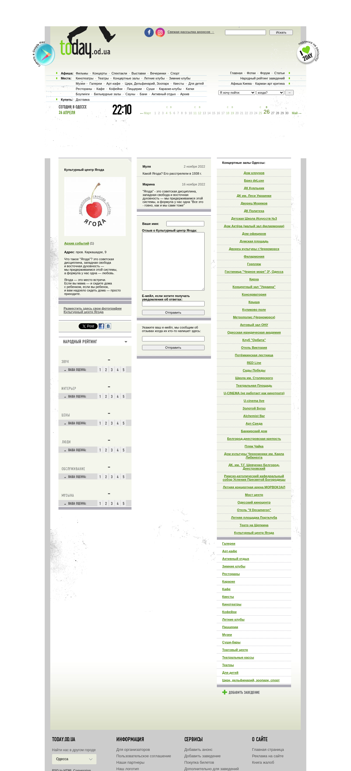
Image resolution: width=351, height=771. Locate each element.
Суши (150, 89)
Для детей (230, 672)
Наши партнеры (130, 762)
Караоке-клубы (170, 89)
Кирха (254, 279)
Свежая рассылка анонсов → (190, 32)
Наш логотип (127, 769)
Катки (190, 89)
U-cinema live (254, 400)
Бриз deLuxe (254, 180)
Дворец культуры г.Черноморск (254, 249)
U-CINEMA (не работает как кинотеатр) (254, 393)
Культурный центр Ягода (254, 532)
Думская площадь (254, 241)
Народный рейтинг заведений (262, 78)
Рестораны (231, 574)
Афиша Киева (241, 83)
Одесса (62, 759)
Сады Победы (254, 370)
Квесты (228, 596)
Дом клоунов (254, 173)
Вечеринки (158, 73)
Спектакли (119, 73)
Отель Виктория (254, 347)
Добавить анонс (198, 749)
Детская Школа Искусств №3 (254, 218)
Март (147, 113)
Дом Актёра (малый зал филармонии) (254, 226)
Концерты (99, 73)
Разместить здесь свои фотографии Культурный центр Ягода (93, 310)
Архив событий (76, 243)
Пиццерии (230, 627)
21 (241, 113)
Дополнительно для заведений (211, 769)
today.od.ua (63, 739)
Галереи (228, 543)
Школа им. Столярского (254, 378)
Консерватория (254, 294)
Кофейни (229, 612)
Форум (265, 73)
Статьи (279, 73)
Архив (184, 94)
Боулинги (82, 94)
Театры (228, 665)
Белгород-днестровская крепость (254, 438)
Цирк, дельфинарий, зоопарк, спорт (251, 680)
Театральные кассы (238, 657)
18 (227, 113)
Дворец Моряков (254, 203)
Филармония (254, 256)
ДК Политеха (254, 211)
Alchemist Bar (254, 416)
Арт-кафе (229, 551)
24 (255, 113)
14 (209, 113)
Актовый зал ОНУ (254, 325)
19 (232, 113)
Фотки (251, 73)
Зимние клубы (233, 566)
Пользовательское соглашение (143, 756)
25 (260, 113)
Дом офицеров (254, 233)
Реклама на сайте (267, 756)
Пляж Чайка (254, 446)
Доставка (82, 99)
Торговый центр (235, 650)
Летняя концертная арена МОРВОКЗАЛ (254, 487)
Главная (236, 73)
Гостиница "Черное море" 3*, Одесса (254, 271)
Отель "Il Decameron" (254, 510)
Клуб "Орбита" (254, 340)
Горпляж (254, 264)
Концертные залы (126, 78)
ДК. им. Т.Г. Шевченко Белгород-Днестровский (254, 466)
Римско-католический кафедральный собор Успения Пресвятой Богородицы (254, 477)
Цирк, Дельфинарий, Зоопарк (147, 83)
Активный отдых (235, 558)
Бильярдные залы (107, 94)
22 (246, 113)
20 (236, 113)
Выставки (139, 73)
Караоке (228, 581)
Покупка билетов (199, 762)
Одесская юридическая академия (254, 332)
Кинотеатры (231, 604)
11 (195, 113)
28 (277, 113)
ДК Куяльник (254, 188)
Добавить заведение (202, 756)
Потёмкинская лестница (254, 355)
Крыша (254, 302)
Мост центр (254, 494)
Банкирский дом (254, 431)
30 (286, 113)
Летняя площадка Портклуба (254, 517)
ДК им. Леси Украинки (254, 195)
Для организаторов (133, 749)
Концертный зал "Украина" (254, 287)
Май (295, 113)
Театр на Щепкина (254, 525)
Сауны (130, 94)
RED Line (254, 362)
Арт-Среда (254, 423)
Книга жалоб (263, 762)
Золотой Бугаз (254, 408)
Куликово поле (254, 309)
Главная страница (268, 749)
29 (282, 113)
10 (190, 113)
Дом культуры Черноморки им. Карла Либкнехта (254, 455)
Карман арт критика (270, 83)
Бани (143, 94)
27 (272, 113)
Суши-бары (231, 642)
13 (204, 113)
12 (199, 113)
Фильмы (82, 73)
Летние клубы (233, 619)
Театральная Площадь (254, 385)
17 (222, 113)
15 (213, 113)
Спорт (174, 73)
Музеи (227, 634)
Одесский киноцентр (254, 502)
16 (218, 113)
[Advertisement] (175, 13)
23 (251, 113)
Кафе (226, 589)
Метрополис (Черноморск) (254, 317)
